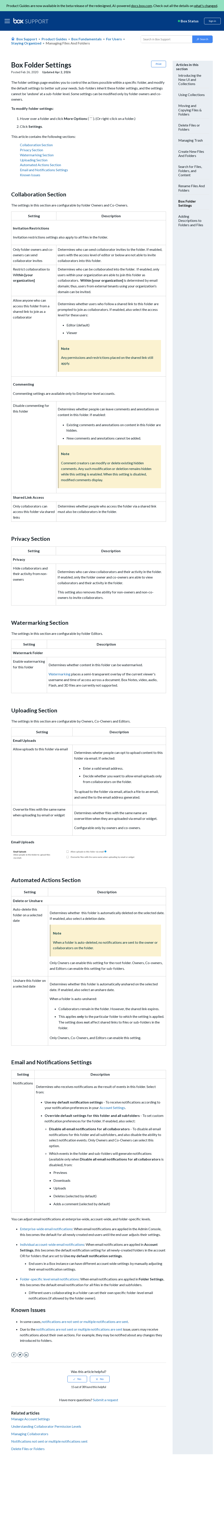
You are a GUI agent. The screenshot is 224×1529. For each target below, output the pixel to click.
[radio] (77, 1379)
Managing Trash (190, 140)
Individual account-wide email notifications (52, 1244)
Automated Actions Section (40, 165)
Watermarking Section (37, 155)
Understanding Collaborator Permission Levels (46, 1426)
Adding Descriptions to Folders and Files (190, 220)
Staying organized (26, 43)
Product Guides (54, 39)
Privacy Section (31, 150)
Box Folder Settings (187, 203)
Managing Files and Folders (68, 43)
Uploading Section (33, 160)
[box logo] (30, 20)
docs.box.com (141, 6)
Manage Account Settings (30, 1419)
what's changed (205, 6)
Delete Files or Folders (28, 1449)
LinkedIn (26, 1355)
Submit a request (105, 1400)
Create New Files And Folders (191, 153)
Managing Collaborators (29, 1434)
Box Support (26, 39)
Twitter (20, 1355)
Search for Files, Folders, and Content (190, 170)
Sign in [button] (212, 21)
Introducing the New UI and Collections (189, 79)
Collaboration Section (36, 145)
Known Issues (30, 175)
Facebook (14, 1355)
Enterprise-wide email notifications (46, 1229)
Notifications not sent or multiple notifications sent (49, 1441)
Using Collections (191, 95)
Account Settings (112, 1107)
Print (158, 64)
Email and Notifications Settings (44, 170)
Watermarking (59, 674)
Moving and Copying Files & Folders (190, 109)
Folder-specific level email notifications (49, 1279)
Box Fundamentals (86, 39)
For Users (114, 39)
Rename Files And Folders (191, 188)
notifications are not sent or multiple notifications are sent (85, 1321)
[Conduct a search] (166, 39)
